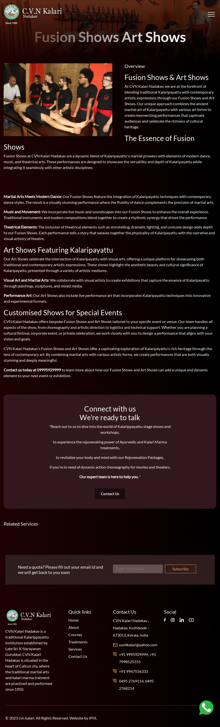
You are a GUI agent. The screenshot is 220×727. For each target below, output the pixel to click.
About (73, 627)
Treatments (78, 641)
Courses (75, 634)
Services (75, 649)
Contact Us (110, 494)
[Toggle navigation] (211, 14)
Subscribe (180, 568)
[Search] (138, 569)
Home (73, 620)
